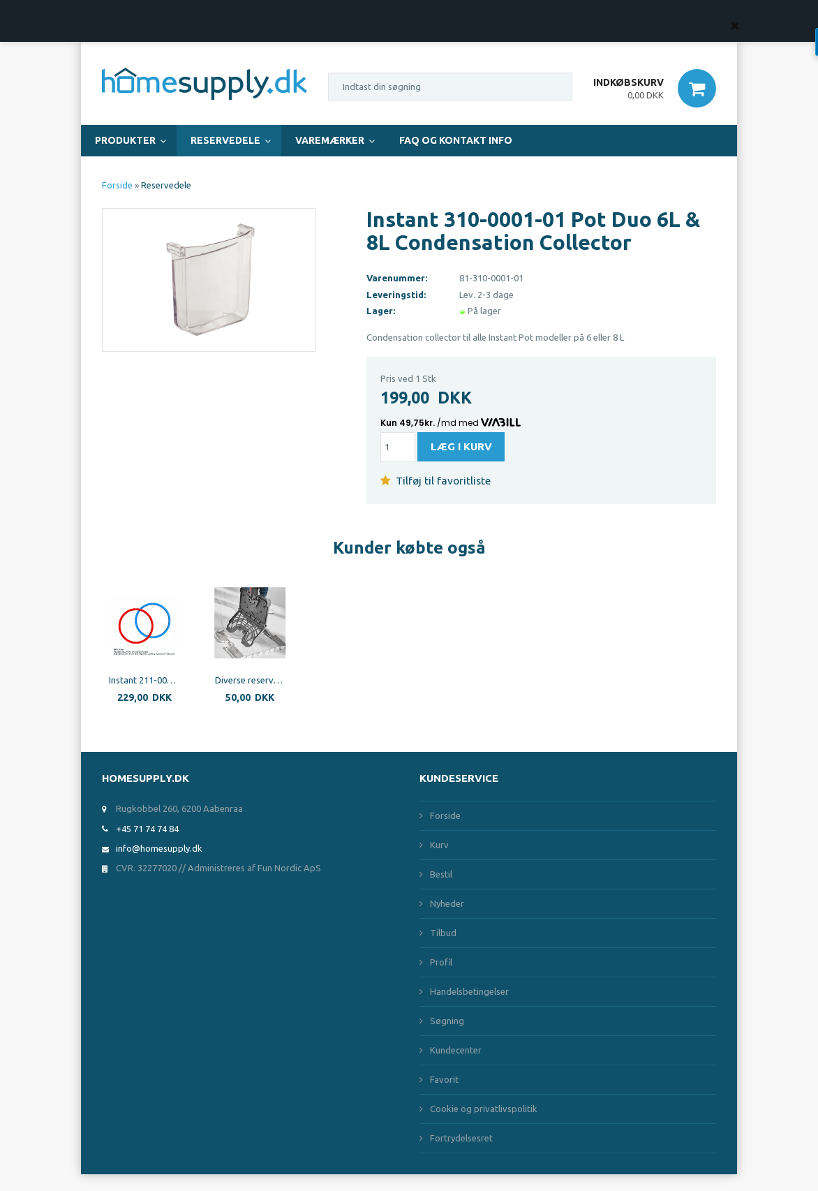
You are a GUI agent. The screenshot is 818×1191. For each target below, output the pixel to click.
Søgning (447, 1021)
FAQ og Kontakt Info (455, 140)
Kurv (439, 845)
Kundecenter (456, 1050)
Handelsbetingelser (469, 991)
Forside (117, 185)
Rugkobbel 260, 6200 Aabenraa (179, 808)
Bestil (441, 874)
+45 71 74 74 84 (147, 829)
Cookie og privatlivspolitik (483, 1109)
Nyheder (447, 903)
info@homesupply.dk (159, 848)
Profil (441, 962)
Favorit (444, 1079)
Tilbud (443, 933)
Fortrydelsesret (461, 1138)
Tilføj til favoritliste (435, 480)
